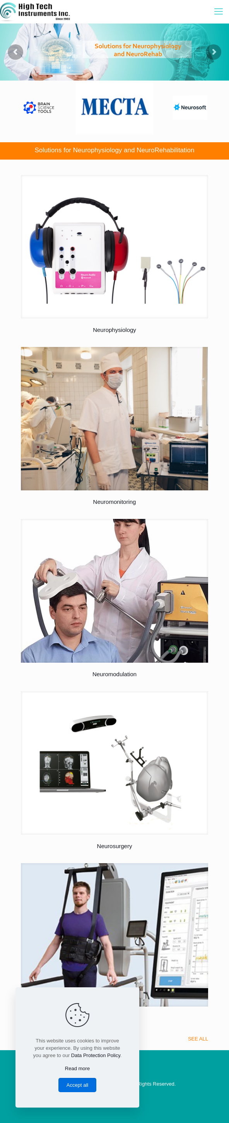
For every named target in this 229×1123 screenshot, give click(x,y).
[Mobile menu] (218, 11)
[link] (114, 246)
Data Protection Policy (95, 1055)
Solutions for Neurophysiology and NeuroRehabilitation (115, 150)
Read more (77, 1068)
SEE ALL (198, 1039)
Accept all (77, 1085)
